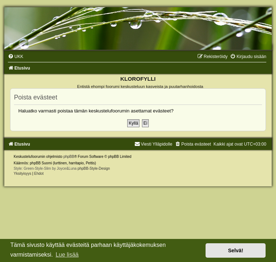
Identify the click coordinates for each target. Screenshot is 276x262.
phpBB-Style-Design (94, 168)
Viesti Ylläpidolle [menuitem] (153, 144)
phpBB (68, 157)
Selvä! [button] (235, 250)
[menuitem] (15, 56)
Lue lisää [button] (67, 255)
